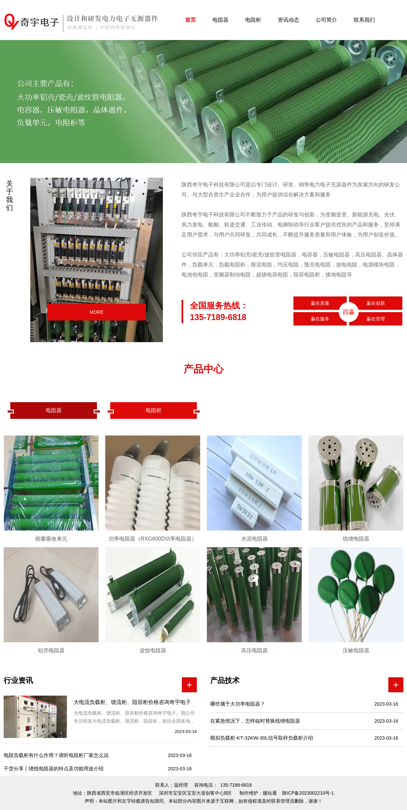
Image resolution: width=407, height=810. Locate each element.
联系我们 (364, 20)
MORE (97, 312)
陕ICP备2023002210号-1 (308, 793)
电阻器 (220, 20)
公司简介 (326, 20)
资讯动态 (288, 20)
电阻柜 (253, 20)
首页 (190, 20)
